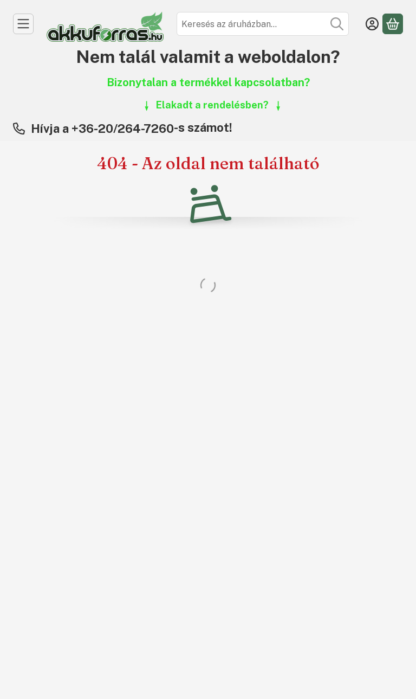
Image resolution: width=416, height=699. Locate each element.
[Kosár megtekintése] (392, 24)
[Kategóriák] (23, 24)
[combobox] (263, 24)
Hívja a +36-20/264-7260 (102, 128)
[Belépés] (372, 24)
